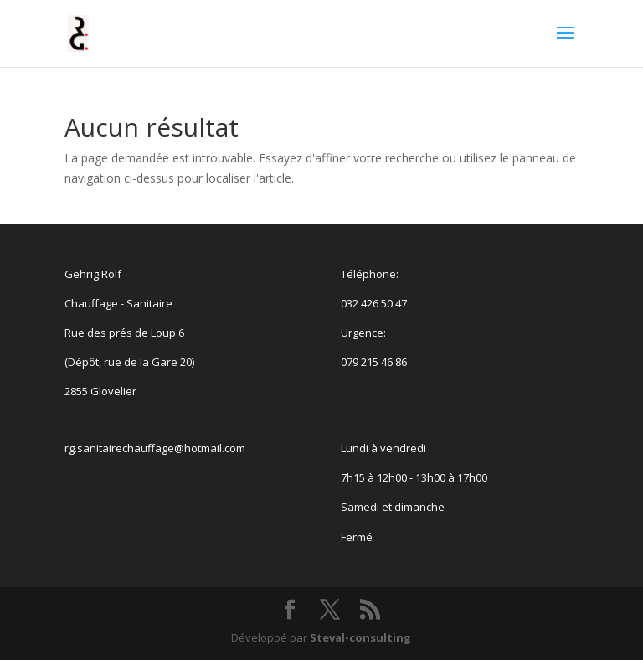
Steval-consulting (360, 637)
